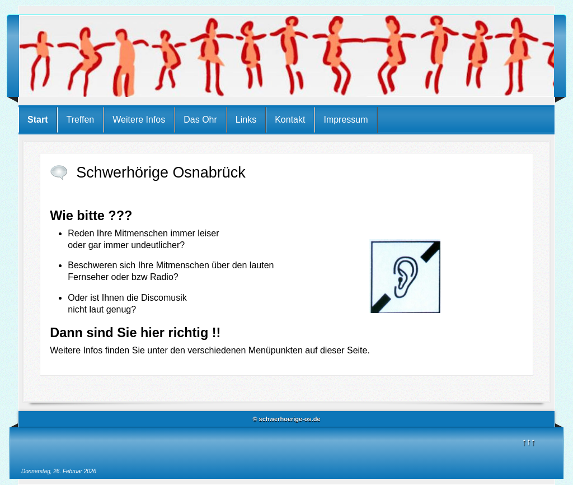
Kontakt (290, 119)
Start (37, 119)
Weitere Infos (138, 119)
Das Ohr (200, 119)
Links (246, 119)
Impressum (345, 119)
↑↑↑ (529, 441)
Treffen (80, 119)
